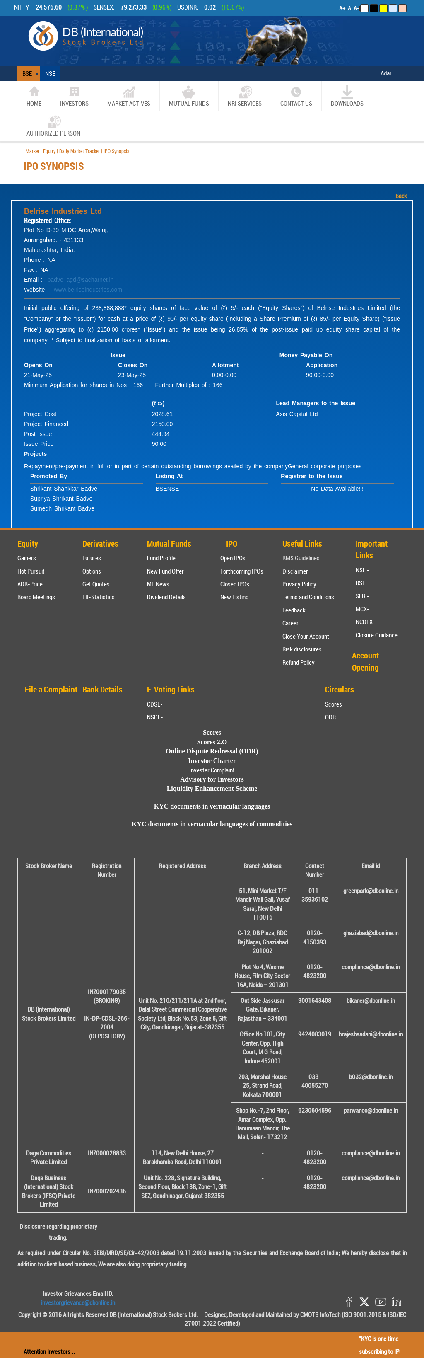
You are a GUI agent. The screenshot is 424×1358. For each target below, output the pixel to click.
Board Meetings (36, 597)
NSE (50, 73)
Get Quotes (96, 584)
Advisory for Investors (211, 779)
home (33, 96)
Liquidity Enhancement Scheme (212, 788)
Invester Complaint (212, 770)
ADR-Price (30, 584)
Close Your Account (305, 636)
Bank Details (102, 689)
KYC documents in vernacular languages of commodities (212, 824)
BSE (27, 73)
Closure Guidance (377, 635)
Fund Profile (161, 558)
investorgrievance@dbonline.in (78, 1302)
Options (91, 571)
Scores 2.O (212, 742)
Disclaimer (295, 571)
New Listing (234, 597)
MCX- (362, 609)
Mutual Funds (189, 96)
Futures (91, 558)
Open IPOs (233, 558)
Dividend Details (166, 597)
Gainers (26, 558)
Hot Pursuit (31, 571)
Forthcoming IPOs (241, 571)
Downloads (347, 96)
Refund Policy (298, 662)
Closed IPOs (234, 584)
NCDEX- (365, 621)
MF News (158, 584)
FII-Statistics (98, 597)
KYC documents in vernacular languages (212, 806)
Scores (333, 704)
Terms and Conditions (308, 597)
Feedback (294, 610)
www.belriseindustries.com (88, 289)
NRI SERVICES (245, 96)
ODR (330, 717)
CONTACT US (296, 96)
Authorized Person (53, 125)
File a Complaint (51, 689)
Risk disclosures (302, 649)
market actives (128, 96)
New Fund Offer (165, 571)
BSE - (362, 583)
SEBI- (362, 596)
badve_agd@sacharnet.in (81, 279)
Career (290, 623)
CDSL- (155, 704)
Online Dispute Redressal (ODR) (212, 751)
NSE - (362, 570)
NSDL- (155, 717)
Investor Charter (212, 760)
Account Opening (365, 661)
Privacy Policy (299, 584)
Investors (74, 96)
